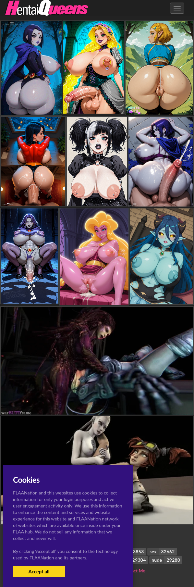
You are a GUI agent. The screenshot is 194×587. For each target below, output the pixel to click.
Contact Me (133, 570)
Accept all (38, 571)
